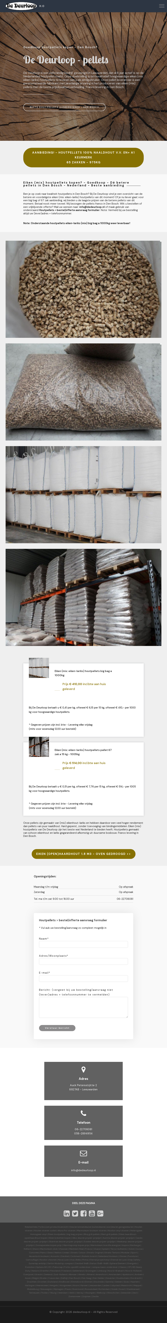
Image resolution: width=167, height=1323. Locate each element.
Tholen (44, 1292)
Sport (134, 1252)
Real (81, 1249)
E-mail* (44, 972)
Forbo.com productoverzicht (53, 1227)
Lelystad (115, 1285)
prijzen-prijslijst (93, 1238)
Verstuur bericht (57, 1028)
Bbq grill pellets (92, 1234)
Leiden (106, 1285)
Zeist (134, 1292)
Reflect (27, 1249)
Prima (85, 1259)
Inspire (125, 1245)
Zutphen (86, 1296)
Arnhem (139, 1274)
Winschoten (113, 1292)
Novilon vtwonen (48, 1259)
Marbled (73, 1249)
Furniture (132, 1256)
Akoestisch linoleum (39, 1256)
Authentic (122, 1249)
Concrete (34, 1252)
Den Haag (86, 1278)
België (35, 1278)
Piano (43, 1252)
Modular (125, 1252)
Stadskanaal (133, 1289)
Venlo (72, 1292)
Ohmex (122, 1256)
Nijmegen (58, 1289)
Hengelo (54, 1285)
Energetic (132, 1263)
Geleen (118, 1281)
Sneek (114, 1289)
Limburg (102, 1270)
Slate (50, 1252)
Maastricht (126, 1285)
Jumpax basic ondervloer (105, 1267)
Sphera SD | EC (43, 1267)
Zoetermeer (74, 1296)
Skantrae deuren (57, 1241)
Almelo (81, 1274)
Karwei (84, 1285)
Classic (122, 1267)
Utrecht (38, 1274)
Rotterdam (104, 1289)
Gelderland (78, 1270)
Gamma (109, 1281)
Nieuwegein (46, 1289)
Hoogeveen (65, 1285)
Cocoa (138, 1249)
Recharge (135, 1245)
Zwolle (95, 1296)
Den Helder (98, 1278)
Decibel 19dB (81, 1263)
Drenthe (44, 1270)
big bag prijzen (74, 1234)
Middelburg (33, 1289)
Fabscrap (58, 1267)
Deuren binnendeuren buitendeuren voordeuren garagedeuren (101, 1227)
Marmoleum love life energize (105, 1245)
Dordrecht (136, 1278)
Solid (131, 1249)
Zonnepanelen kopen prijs (49, 1245)
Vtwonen (63, 1249)
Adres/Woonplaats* (53, 955)
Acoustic (55, 1256)
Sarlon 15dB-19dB (99, 1263)
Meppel (137, 1285)
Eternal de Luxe (118, 1259)
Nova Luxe (63, 1259)
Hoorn (76, 1285)
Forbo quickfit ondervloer (77, 1267)
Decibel (65, 1256)
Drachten (31, 1281)
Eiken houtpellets (56, 1234)
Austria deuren (110, 1238)
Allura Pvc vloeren (66, 1230)
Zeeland (48, 1274)
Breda (43, 1278)
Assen (28, 1278)
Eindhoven (64, 1281)
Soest (122, 1289)
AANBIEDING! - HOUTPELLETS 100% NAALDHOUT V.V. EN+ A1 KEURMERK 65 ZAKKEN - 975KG (83, 157)
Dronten (42, 1281)
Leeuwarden (95, 1285)
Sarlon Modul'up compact (60, 1263)
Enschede (99, 1281)
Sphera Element (118, 1263)
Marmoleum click (48, 1249)
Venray (79, 1292)
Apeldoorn (127, 1274)
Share (36, 1249)
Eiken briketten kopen (60, 1238)
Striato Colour (78, 1252)
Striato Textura (112, 1252)
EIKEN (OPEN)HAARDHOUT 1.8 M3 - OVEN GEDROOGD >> (83, 854)
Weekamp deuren (126, 1241)
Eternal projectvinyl (99, 1259)
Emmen (88, 1281)
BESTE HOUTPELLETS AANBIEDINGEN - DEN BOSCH (64, 107)
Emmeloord (77, 1281)
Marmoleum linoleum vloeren (91, 1230)
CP (129, 1267)
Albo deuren (78, 1238)
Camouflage (32, 1259)
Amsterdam (115, 1274)
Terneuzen (34, 1292)
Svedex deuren (91, 1241)
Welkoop (101, 1292)
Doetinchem (123, 1278)
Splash (105, 1249)
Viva (72, 1259)
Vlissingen (90, 1292)
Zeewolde (126, 1292)
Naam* (44, 938)
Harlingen (30, 1285)
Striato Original (95, 1252)
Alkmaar (72, 1274)
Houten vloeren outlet (45, 1230)
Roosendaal (91, 1289)
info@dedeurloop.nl (83, 1170)
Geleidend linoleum (108, 1256)
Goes (126, 1281)
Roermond (77, 1289)
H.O (41, 6)
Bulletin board (89, 1256)
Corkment (75, 1256)
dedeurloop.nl (81, 1312)
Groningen (90, 1270)
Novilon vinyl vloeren (118, 1230)
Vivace (97, 1249)
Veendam (63, 1292)
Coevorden (53, 1278)
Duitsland (53, 1281)
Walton (57, 1252)
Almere (90, 1274)
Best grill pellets (109, 1234)
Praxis (68, 1289)
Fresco (88, 1249)
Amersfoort (101, 1274)
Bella (78, 1259)
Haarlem (135, 1281)
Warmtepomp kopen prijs (76, 1245)
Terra (113, 1249)
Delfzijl (64, 1278)
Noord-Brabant (116, 1270)
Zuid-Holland (60, 1274)
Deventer (110, 1278)
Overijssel (28, 1274)
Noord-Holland (133, 1270)
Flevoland (55, 1270)
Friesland (66, 1270)
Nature (35, 1270)
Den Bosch (74, 1278)
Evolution (30, 1267)
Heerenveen (42, 1285)
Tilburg (53, 1292)
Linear (66, 1252)
